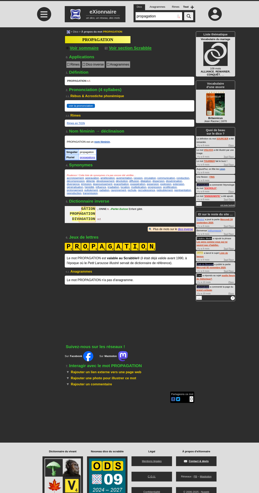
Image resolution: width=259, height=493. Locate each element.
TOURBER (209, 161)
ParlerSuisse (119, 209)
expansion (153, 184)
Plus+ (231, 145)
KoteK (200, 253)
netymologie (203, 185)
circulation (150, 178)
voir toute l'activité (227, 205)
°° (210, 188)
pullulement (91, 190)
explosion (165, 184)
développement (105, 181)
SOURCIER (222, 138)
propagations (87, 157)
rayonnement (118, 190)
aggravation (92, 178)
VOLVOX (208, 150)
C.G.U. (152, 476)
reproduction (74, 193)
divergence (73, 184)
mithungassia (214, 230)
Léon (222, 169)
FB (195, 476)
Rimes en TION (76, 123)
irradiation (113, 187)
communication (166, 178)
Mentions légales (152, 461)
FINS (211, 177)
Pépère (200, 219)
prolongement (75, 190)
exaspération (137, 184)
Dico (75, 31)
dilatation (145, 181)
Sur (79, 356)
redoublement (165, 190)
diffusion (134, 181)
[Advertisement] (43, 61)
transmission (90, 193)
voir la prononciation (81, 105)
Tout (226, 156)
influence (101, 187)
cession (138, 178)
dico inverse (185, 229)
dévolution (122, 181)
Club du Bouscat (205, 264)
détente (90, 181)
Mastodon (205, 476)
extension (178, 184)
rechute (132, 190)
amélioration (107, 178)
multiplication (138, 187)
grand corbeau (204, 290)
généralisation (75, 187)
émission (86, 184)
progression (154, 187)
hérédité (89, 187)
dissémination (174, 181)
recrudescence (146, 190)
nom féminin (102, 141)
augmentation (124, 178)
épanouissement (102, 184)
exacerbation (121, 184)
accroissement (75, 178)
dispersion (158, 181)
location (125, 187)
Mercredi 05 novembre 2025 (211, 267)
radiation (104, 190)
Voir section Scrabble (128, 48)
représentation (182, 190)
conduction (182, 178)
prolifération (170, 187)
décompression (76, 181)
